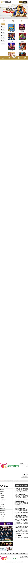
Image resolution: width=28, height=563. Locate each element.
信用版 (2, 497)
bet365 (2, 493)
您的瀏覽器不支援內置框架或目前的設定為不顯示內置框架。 (14, 30)
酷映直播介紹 (3, 553)
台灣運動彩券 (3, 499)
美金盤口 (2, 489)
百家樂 (2, 495)
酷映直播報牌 (15, 553)
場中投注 (2, 516)
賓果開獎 (2, 504)
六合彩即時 (3, 508)
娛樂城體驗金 (3, 510)
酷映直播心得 (22, 553)
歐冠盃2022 (3, 514)
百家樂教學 (3, 512)
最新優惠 (9, 553)
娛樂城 (2, 491)
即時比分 (2, 506)
